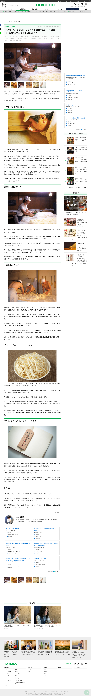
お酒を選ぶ (23, 9)
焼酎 (10, 11)
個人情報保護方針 (46, 691)
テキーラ (65, 11)
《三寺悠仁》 (56, 512)
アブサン (6, 685)
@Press (68, 691)
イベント (45, 675)
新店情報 (45, 671)
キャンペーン (46, 673)
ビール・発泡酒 (16, 11)
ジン (55, 11)
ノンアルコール (72, 11)
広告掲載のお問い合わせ (37, 691)
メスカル (6, 682)
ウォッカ (59, 11)
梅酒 (47, 11)
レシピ (60, 9)
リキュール (41, 11)
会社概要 (53, 691)
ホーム (10, 9)
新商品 (45, 669)
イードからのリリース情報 (61, 691)
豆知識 (32, 603)
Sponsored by (50, 571)
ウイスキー (28, 11)
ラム (51, 11)
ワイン (22, 11)
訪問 (29, 671)
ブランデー (35, 11)
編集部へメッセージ (28, 691)
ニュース (47, 9)
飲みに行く (35, 9)
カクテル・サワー (81, 11)
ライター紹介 (76, 667)
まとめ (30, 669)
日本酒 (5, 11)
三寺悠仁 (20, 517)
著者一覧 (21, 691)
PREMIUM (73, 9)
